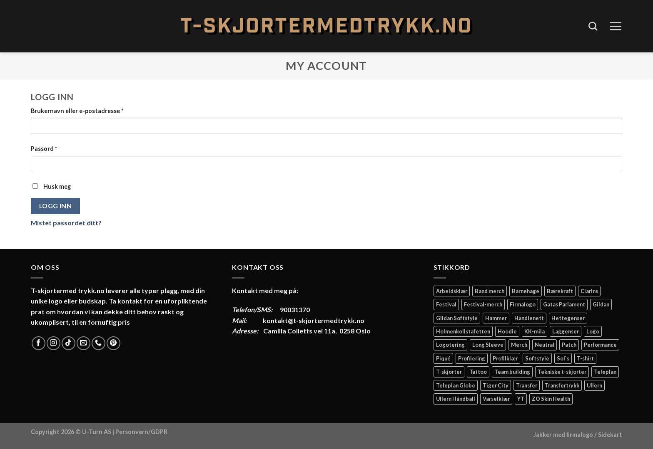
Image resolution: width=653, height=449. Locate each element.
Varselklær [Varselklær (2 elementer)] (496, 398)
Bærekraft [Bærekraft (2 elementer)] (560, 291)
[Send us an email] (83, 343)
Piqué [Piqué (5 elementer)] (443, 358)
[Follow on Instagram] (53, 343)
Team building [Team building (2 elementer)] (512, 371)
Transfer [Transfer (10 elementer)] (526, 385)
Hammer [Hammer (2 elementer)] (496, 318)
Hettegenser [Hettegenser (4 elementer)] (568, 318)
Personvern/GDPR (141, 431)
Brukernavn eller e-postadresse (77, 110)
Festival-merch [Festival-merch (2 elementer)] (483, 304)
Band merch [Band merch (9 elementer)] (489, 291)
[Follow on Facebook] (38, 343)
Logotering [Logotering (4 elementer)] (450, 344)
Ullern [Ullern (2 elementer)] (594, 385)
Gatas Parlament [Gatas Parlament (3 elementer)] (564, 304)
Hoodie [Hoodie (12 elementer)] (507, 331)
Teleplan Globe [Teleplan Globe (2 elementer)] (455, 385)
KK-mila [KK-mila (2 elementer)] (534, 331)
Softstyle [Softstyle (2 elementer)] (537, 358)
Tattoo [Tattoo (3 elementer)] (478, 371)
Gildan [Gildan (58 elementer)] (601, 304)
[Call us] (98, 343)
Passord (44, 148)
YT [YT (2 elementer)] (520, 398)
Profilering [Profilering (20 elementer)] (471, 358)
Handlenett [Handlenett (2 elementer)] (529, 318)
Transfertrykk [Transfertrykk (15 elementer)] (562, 385)
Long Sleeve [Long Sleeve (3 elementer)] (487, 344)
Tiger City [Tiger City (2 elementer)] (495, 385)
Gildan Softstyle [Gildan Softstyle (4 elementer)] (457, 318)
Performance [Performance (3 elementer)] (600, 344)
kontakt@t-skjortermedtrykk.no (313, 320)
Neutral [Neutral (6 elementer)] (544, 344)
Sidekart (610, 434)
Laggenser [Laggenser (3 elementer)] (565, 331)
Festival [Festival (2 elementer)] (446, 304)
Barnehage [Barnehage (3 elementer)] (525, 291)
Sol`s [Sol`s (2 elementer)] (563, 358)
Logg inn (55, 206)
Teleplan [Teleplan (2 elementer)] (605, 371)
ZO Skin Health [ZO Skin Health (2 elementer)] (551, 398)
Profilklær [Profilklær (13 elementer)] (505, 358)
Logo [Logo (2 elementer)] (592, 331)
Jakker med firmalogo (563, 434)
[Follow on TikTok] (68, 343)
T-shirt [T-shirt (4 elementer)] (585, 358)
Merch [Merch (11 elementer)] (519, 344)
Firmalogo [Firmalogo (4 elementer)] (523, 304)
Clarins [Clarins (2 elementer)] (589, 291)
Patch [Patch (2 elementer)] (569, 344)
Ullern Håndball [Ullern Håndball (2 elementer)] (455, 398)
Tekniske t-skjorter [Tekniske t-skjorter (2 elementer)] (562, 371)
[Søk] (592, 26)
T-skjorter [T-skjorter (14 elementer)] (449, 371)
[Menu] (615, 26)
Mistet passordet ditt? (66, 223)
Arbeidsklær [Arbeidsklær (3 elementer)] (451, 291)
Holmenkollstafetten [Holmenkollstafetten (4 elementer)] (463, 331)
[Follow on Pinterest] (113, 343)
